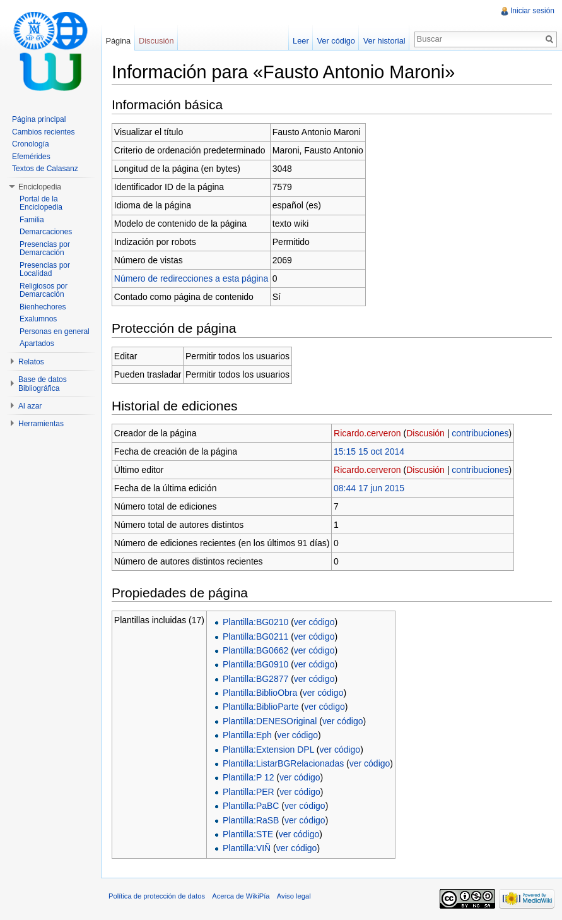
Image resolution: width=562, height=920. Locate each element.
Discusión (425, 433)
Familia (32, 219)
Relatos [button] (31, 361)
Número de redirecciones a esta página (191, 278)
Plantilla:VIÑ (247, 848)
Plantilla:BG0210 (255, 622)
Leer (301, 40)
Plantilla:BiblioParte (261, 707)
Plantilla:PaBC (251, 806)
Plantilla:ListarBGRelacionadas (283, 763)
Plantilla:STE (248, 834)
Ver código (335, 40)
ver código (314, 622)
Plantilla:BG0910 (255, 664)
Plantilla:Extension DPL (268, 749)
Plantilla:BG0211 (255, 636)
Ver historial (384, 40)
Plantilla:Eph (247, 735)
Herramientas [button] (41, 423)
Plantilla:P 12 (248, 777)
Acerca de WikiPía (240, 896)
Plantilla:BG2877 (255, 679)
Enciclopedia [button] (39, 186)
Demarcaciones (46, 231)
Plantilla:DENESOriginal (270, 721)
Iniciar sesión (532, 10)
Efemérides (31, 156)
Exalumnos (38, 318)
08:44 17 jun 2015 (369, 488)
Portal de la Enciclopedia (41, 203)
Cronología (30, 144)
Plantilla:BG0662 (255, 650)
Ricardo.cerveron (367, 433)
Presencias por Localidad (45, 269)
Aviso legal (294, 896)
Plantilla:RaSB (251, 820)
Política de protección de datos (156, 896)
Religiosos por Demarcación (43, 290)
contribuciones (480, 433)
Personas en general (55, 331)
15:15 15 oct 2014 (369, 451)
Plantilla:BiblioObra (260, 693)
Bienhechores (43, 306)
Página (118, 40)
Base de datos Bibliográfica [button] (42, 384)
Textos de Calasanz (45, 168)
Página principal (39, 119)
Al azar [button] (30, 406)
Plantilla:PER (248, 792)
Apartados (37, 343)
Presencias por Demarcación (45, 249)
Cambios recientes (43, 132)
